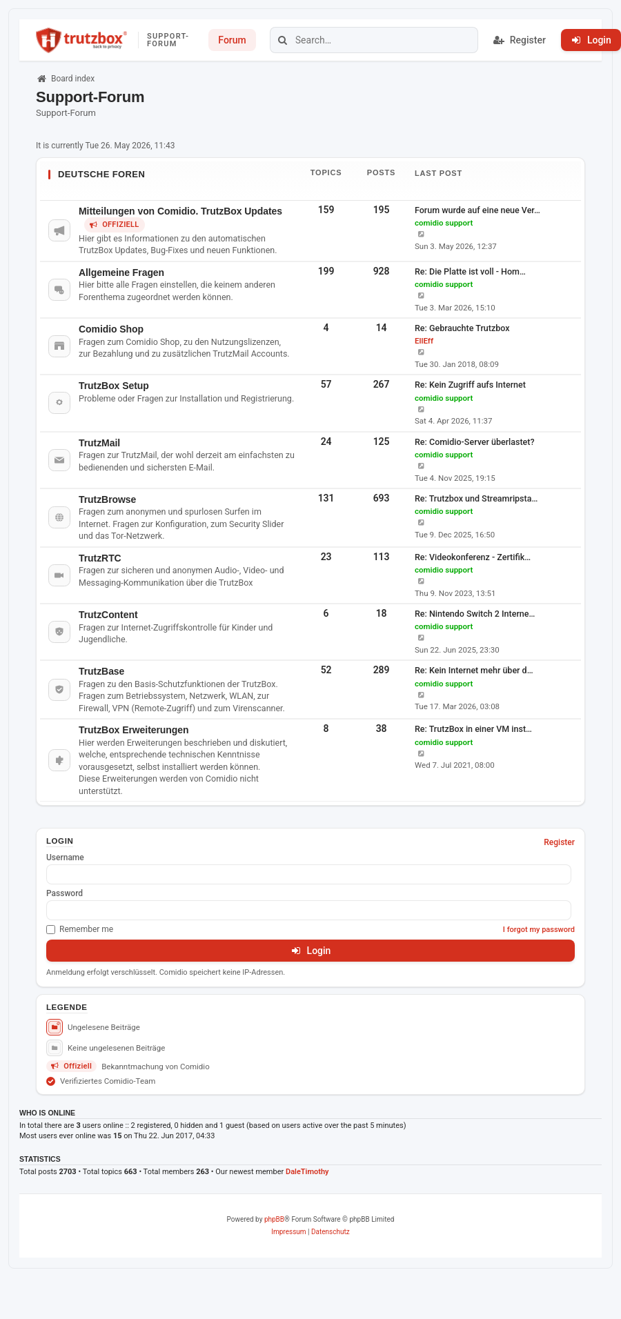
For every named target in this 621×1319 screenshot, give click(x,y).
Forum (232, 40)
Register (559, 842)
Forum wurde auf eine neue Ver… (477, 210)
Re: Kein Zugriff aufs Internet (470, 384)
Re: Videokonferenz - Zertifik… (473, 557)
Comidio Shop (111, 329)
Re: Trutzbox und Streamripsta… (476, 498)
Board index (65, 78)
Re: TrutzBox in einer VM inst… (473, 729)
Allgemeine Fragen (121, 272)
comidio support (444, 223)
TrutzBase (101, 671)
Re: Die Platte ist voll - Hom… (470, 271)
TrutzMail (99, 442)
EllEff (424, 341)
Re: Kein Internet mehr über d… (474, 670)
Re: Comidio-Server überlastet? (475, 442)
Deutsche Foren (101, 174)
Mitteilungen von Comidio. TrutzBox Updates (180, 211)
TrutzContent (108, 614)
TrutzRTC (100, 558)
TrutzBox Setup (114, 385)
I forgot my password (539, 929)
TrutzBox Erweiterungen (133, 729)
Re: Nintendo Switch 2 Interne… (475, 613)
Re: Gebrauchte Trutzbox (462, 328)
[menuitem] (288, 1232)
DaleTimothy (307, 1171)
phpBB (274, 1219)
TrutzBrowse (107, 499)
